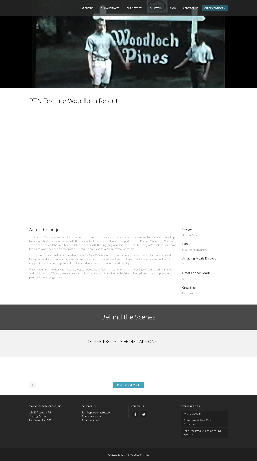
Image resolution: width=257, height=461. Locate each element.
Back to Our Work (128, 384)
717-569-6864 (92, 416)
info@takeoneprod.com (98, 412)
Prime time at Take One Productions (197, 422)
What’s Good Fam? (194, 413)
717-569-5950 (92, 420)
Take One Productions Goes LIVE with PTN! (203, 433)
